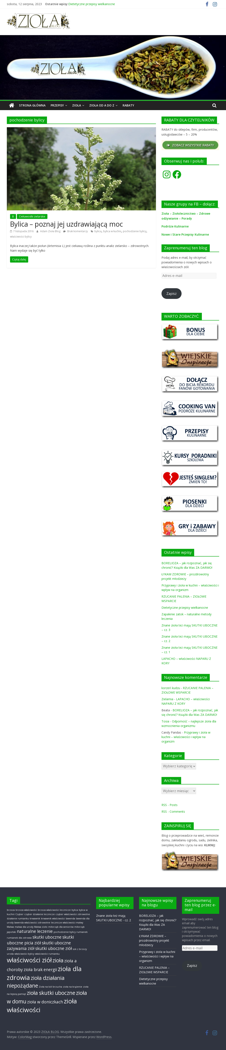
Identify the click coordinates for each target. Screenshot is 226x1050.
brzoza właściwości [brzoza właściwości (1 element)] (26, 909)
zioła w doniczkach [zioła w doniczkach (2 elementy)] (45, 1002)
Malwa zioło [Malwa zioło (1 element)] (40, 926)
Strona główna (32, 105)
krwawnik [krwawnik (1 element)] (35, 918)
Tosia (165, 721)
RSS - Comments (173, 811)
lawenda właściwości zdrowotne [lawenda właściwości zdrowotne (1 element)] (32, 922)
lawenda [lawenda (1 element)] (70, 918)
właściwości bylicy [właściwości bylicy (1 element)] (24, 953)
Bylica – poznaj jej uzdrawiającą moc (66, 224)
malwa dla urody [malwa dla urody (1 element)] (24, 926)
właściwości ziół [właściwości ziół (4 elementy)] (29, 959)
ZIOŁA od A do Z (101, 105)
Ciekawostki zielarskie (32, 216)
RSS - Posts (169, 805)
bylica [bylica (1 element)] (75, 909)
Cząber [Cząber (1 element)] (19, 914)
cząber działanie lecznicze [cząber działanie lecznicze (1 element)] (39, 914)
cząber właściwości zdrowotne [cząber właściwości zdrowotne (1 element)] (73, 914)
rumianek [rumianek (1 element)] (82, 931)
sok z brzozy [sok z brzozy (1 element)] (80, 949)
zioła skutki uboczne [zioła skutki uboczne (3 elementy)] (51, 992)
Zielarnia (167, 699)
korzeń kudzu (170, 688)
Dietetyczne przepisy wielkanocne (91, 4)
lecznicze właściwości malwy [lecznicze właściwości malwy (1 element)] (67, 922)
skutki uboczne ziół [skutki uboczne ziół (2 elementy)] (53, 948)
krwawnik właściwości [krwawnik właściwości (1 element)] (53, 918)
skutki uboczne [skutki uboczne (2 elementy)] (47, 937)
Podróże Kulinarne (175, 226)
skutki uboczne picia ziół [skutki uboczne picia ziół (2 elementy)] (40, 940)
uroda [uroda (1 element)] (10, 953)
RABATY (128, 105)
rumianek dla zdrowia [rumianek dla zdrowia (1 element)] (19, 937)
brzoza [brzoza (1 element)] (11, 909)
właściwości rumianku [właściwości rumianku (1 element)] (47, 953)
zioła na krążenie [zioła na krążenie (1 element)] (72, 986)
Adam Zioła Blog (50, 231)
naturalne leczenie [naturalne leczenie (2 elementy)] (35, 931)
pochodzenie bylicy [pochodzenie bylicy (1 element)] (65, 931)
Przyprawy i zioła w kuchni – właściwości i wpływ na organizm (185, 736)
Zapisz (171, 293)
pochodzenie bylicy (134, 231)
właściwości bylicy (21, 236)
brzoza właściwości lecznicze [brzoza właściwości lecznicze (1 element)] (54, 909)
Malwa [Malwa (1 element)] (10, 926)
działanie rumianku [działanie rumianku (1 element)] (18, 918)
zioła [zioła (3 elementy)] (58, 960)
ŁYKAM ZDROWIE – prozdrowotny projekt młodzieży (154, 940)
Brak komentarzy (75, 231)
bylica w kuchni (112, 231)
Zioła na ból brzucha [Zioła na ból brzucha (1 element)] (50, 986)
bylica (97, 231)
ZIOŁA (76, 105)
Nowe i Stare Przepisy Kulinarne (185, 234)
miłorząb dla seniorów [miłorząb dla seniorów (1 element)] (60, 926)
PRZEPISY (57, 105)
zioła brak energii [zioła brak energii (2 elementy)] (40, 969)
